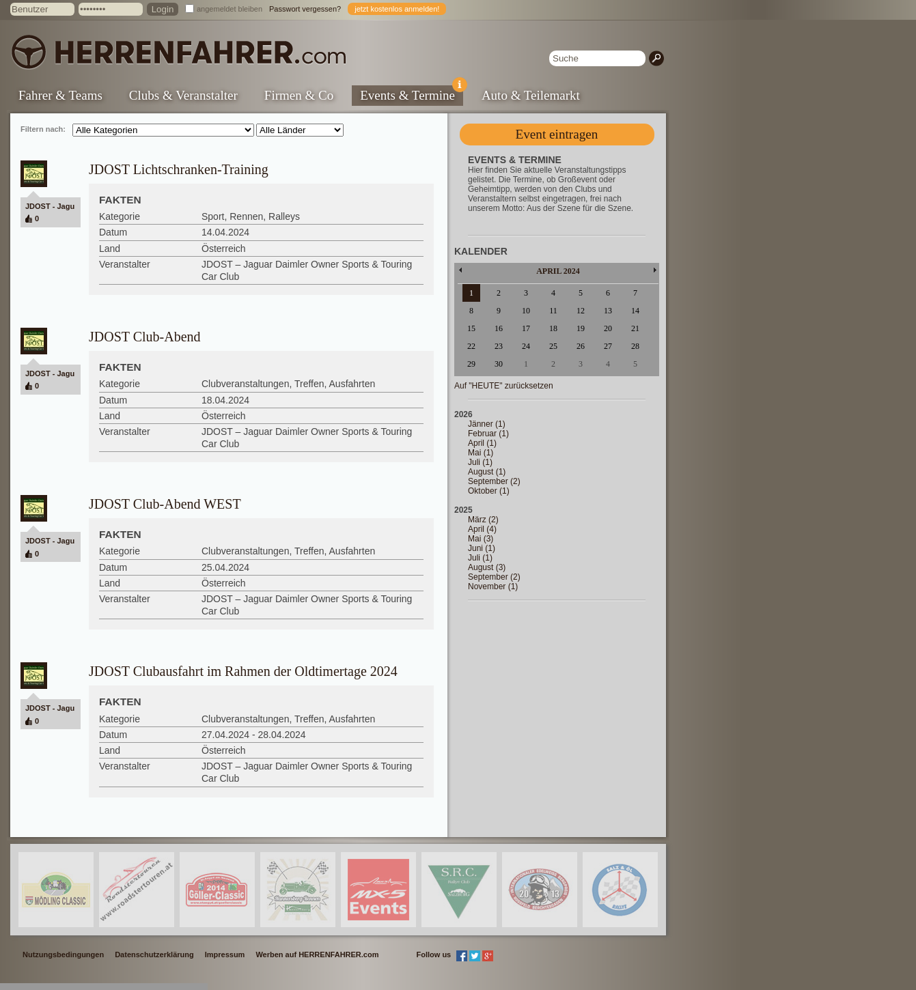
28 (635, 346)
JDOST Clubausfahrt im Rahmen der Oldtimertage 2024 (243, 671)
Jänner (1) (486, 424)
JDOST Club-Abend (145, 336)
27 (608, 346)
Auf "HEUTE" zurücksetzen (503, 386)
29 (471, 364)
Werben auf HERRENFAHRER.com (316, 954)
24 (526, 346)
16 (499, 328)
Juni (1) (481, 548)
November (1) (493, 586)
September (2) (494, 481)
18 (553, 328)
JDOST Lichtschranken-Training (178, 169)
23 (499, 346)
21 (635, 328)
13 (608, 310)
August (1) (486, 472)
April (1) (482, 443)
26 (581, 346)
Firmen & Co (298, 95)
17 (526, 328)
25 (553, 346)
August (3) (486, 567)
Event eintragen (557, 134)
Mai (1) (480, 452)
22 (471, 346)
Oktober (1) (489, 491)
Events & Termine (411, 93)
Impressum (225, 954)
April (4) (482, 529)
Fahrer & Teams (60, 95)
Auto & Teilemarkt (531, 95)
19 (581, 328)
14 (635, 310)
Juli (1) (480, 462)
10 (526, 310)
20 (608, 328)
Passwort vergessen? (305, 9)
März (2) (483, 519)
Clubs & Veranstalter (183, 95)
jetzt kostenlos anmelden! (397, 9)
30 (499, 364)
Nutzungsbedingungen (63, 954)
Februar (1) (488, 433)
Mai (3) (480, 538)
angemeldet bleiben (229, 9)
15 (471, 328)
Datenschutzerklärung (154, 954)
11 (553, 310)
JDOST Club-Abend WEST (165, 503)
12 (581, 310)
